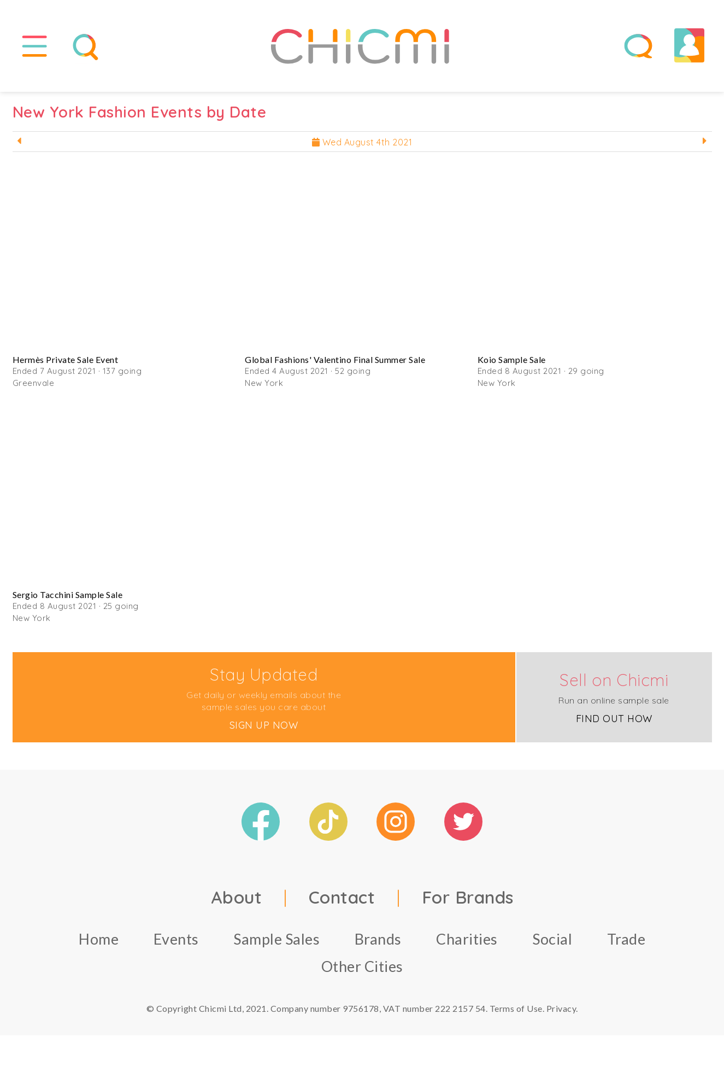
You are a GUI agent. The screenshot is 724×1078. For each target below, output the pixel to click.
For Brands (468, 901)
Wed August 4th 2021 (362, 146)
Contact (342, 901)
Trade (626, 943)
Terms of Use (516, 1012)
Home (99, 943)
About (236, 901)
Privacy (561, 1012)
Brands (378, 943)
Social (552, 943)
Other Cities (362, 971)
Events (176, 943)
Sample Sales (276, 943)
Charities (467, 943)
